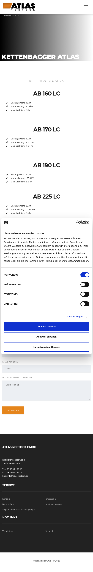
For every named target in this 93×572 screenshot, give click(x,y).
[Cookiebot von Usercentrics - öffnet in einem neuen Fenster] (75, 222)
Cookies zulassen (46, 326)
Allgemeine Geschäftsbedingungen (18, 509)
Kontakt (6, 498)
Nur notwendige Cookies (46, 347)
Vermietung (8, 531)
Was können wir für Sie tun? (17, 377)
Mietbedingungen (54, 504)
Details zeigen (75, 316)
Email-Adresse (10, 362)
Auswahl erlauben (46, 336)
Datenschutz (8, 504)
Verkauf (49, 531)
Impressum (51, 498)
